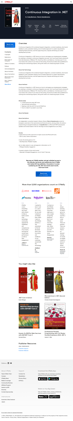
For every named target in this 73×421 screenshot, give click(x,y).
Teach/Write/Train (6, 374)
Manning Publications (63, 26)
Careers (3, 376)
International (5, 397)
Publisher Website (23, 350)
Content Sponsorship (7, 392)
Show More (8, 84)
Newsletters (22, 376)
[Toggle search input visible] (71, 2)
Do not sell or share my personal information (11, 412)
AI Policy (21, 380)
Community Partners (7, 383)
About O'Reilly (6, 371)
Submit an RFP (5, 387)
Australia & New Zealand (8, 399)
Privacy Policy (22, 378)
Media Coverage (6, 380)
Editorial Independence (23, 417)
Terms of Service (5, 417)
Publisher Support (23, 348)
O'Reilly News (5, 378)
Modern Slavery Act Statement (37, 417)
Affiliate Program (6, 385)
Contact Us (22, 374)
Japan (3, 402)
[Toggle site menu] (2, 2)
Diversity (3, 389)
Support (21, 371)
